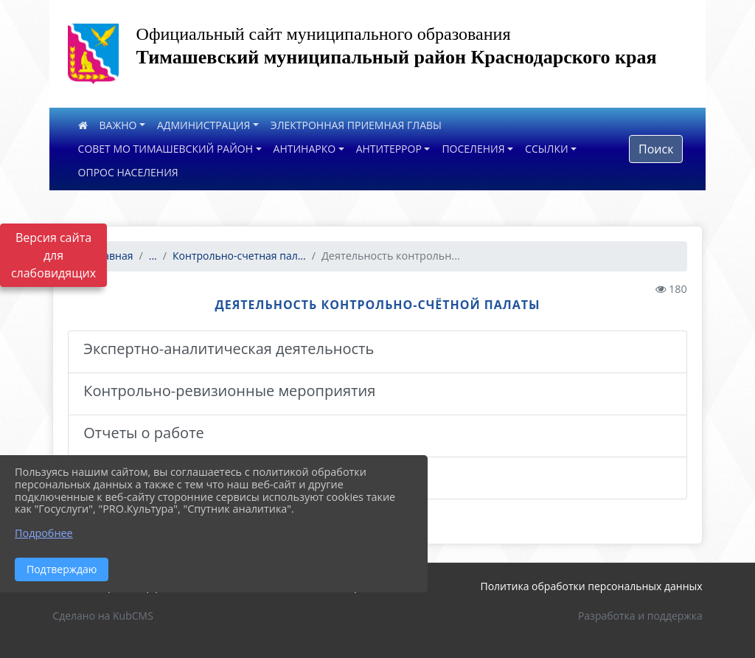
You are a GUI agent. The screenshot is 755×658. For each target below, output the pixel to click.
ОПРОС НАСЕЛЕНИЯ (128, 172)
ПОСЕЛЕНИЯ (473, 149)
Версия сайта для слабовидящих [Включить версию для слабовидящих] (53, 255)
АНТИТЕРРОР (389, 149)
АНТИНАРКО (305, 149)
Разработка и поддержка (640, 616)
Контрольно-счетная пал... (239, 256)
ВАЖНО (118, 125)
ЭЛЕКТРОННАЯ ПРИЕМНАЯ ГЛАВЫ (356, 125)
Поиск (656, 149)
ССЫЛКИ (546, 149)
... (153, 256)
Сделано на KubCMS (102, 616)
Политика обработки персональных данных (591, 586)
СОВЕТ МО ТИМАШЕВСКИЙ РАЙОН (165, 149)
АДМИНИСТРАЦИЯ (203, 125)
